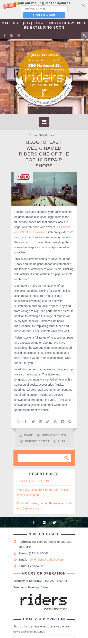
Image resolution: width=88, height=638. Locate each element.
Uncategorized (54, 435)
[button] (44, 9)
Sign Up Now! (44, 15)
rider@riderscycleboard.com (45, 559)
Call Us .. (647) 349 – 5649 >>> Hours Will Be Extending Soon (44, 25)
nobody (31, 441)
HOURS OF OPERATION (33, 481)
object (44, 441)
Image (28, 435)
